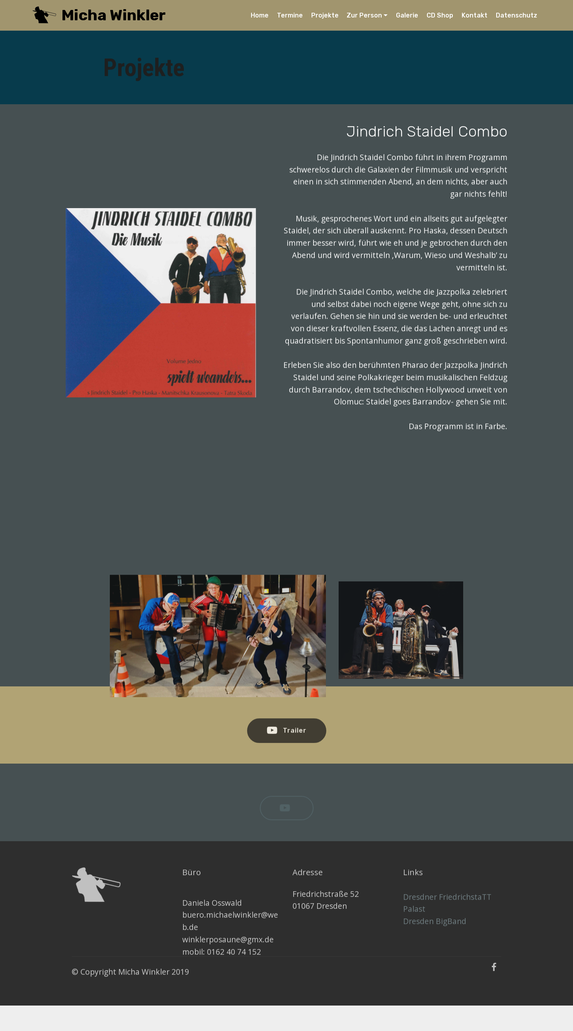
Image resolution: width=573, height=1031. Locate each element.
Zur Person (364, 15)
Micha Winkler (113, 15)
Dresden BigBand (434, 930)
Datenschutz (516, 15)
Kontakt (474, 15)
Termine (290, 15)
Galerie (407, 15)
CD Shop (440, 15)
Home (260, 15)
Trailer (286, 737)
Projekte (325, 15)
